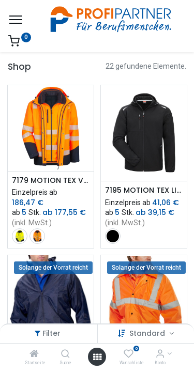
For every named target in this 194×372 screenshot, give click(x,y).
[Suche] (65, 354)
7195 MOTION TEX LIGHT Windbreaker (144, 190)
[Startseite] (34, 354)
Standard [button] (148, 333)
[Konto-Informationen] (160, 354)
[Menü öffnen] (97, 357)
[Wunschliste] (128, 354)
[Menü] (15, 19)
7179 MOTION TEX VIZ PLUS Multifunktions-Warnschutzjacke (50, 180)
